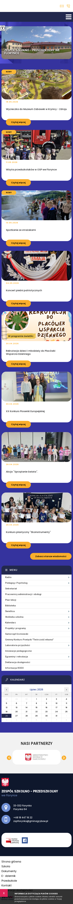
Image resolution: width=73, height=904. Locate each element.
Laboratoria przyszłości (17, 645)
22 (36, 711)
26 (6, 716)
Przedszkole (9, 881)
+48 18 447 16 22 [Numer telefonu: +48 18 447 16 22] (22, 817)
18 (66, 707)
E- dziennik (8, 876)
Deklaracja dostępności (17, 662)
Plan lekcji (10, 600)
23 (46, 711)
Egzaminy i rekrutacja (16, 656)
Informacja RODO (14, 668)
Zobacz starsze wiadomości (50, 556)
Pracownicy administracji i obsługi (23, 594)
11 (66, 703)
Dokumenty (8, 871)
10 (56, 703)
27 (16, 716)
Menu (14, 570)
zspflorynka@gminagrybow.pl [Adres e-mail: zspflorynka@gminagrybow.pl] (30, 821)
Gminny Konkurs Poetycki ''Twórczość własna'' (29, 639)
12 (6, 707)
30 (46, 716)
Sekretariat (11, 588)
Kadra (8, 577)
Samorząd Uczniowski (16, 634)
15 (36, 707)
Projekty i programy (15, 628)
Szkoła (5, 866)
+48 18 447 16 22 (68, 6)
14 (26, 707)
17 (56, 707)
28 (27, 716)
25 (66, 711)
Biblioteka (10, 605)
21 (26, 711)
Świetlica (10, 611)
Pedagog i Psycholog (16, 583)
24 (56, 711)
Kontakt (6, 885)
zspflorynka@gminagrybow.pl (62, 6)
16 (46, 707)
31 (56, 716)
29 (36, 716)
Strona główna (11, 861)
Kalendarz (10, 622)
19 (6, 711)
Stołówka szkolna (14, 617)
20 (16, 711)
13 (16, 707)
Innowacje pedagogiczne (18, 651)
